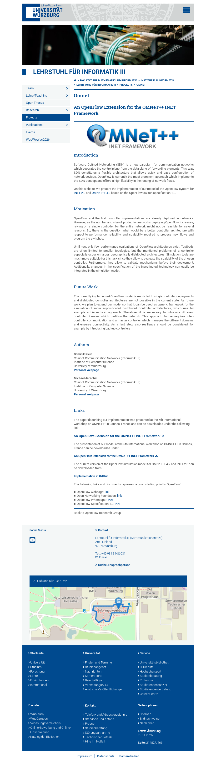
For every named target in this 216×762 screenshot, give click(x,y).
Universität (36, 663)
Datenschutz (105, 756)
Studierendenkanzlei (152, 685)
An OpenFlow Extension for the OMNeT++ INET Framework (117, 436)
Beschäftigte (92, 680)
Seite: (142, 742)
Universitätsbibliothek (153, 663)
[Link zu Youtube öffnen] (33, 540)
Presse (89, 724)
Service (144, 653)
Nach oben (146, 723)
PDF (111, 499)
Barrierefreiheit (129, 756)
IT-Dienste (146, 667)
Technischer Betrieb (97, 737)
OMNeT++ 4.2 (101, 193)
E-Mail (103, 557)
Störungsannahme (96, 733)
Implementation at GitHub (91, 476)
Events (30, 132)
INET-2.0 (79, 193)
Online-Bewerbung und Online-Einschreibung (49, 730)
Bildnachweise (149, 719)
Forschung (36, 672)
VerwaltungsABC (95, 685)
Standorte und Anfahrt (98, 719)
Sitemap (144, 714)
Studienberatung (150, 676)
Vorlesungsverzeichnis (44, 723)
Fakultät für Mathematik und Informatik (108, 80)
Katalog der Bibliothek (43, 737)
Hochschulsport (149, 672)
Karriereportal (93, 676)
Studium (35, 667)
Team (30, 88)
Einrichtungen (38, 680)
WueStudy (36, 714)
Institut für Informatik (157, 80)
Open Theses (35, 102)
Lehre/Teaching (36, 95)
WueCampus (38, 719)
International (37, 685)
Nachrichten (92, 672)
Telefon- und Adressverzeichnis (105, 715)
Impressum (84, 756)
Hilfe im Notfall (94, 742)
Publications (34, 125)
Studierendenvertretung (154, 690)
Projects (31, 117)
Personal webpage (86, 370)
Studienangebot (94, 667)
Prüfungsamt (147, 680)
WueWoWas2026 (38, 139)
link (107, 492)
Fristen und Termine (97, 663)
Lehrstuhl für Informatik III (79, 71)
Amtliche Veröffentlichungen (103, 690)
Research (32, 110)
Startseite (36, 653)
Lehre (33, 676)
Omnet (141, 84)
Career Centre (148, 694)
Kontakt (103, 530)
